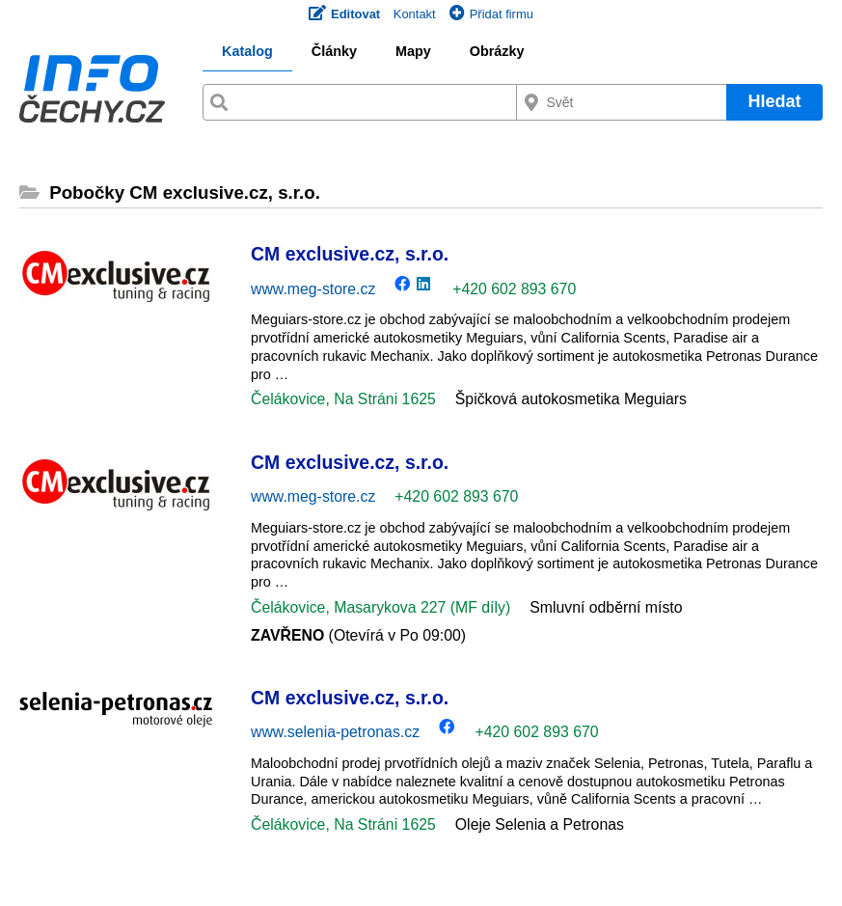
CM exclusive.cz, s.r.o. (349, 253)
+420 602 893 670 (514, 289)
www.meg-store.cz (313, 289)
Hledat (774, 101)
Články (334, 51)
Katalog (247, 51)
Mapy (413, 51)
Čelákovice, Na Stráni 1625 (343, 399)
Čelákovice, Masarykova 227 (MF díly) (380, 607)
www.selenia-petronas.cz (335, 732)
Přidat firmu (491, 14)
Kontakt (415, 14)
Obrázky (497, 51)
